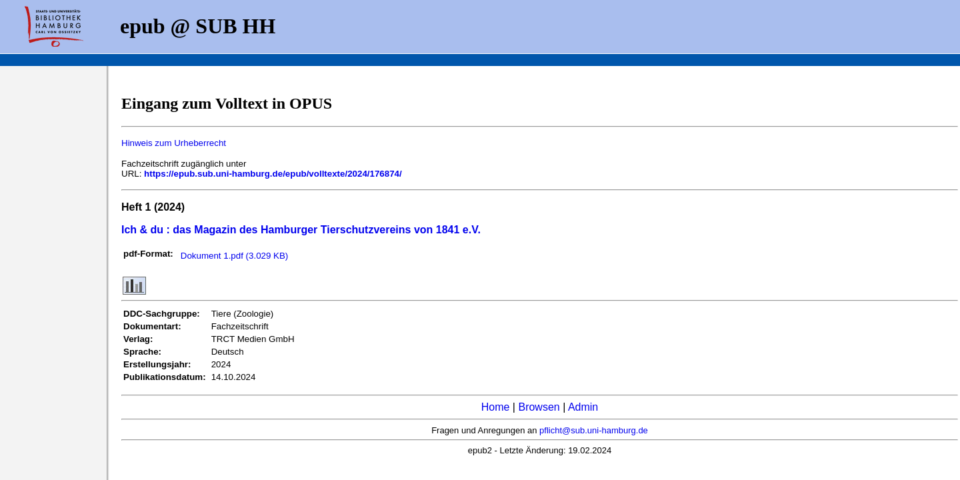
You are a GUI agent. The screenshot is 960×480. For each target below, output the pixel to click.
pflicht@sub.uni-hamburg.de (593, 430)
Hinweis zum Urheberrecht (173, 143)
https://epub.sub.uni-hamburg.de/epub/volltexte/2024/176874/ (273, 174)
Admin (583, 407)
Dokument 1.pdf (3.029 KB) (235, 256)
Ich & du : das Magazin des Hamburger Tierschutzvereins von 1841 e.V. (301, 229)
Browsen (538, 407)
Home (495, 407)
